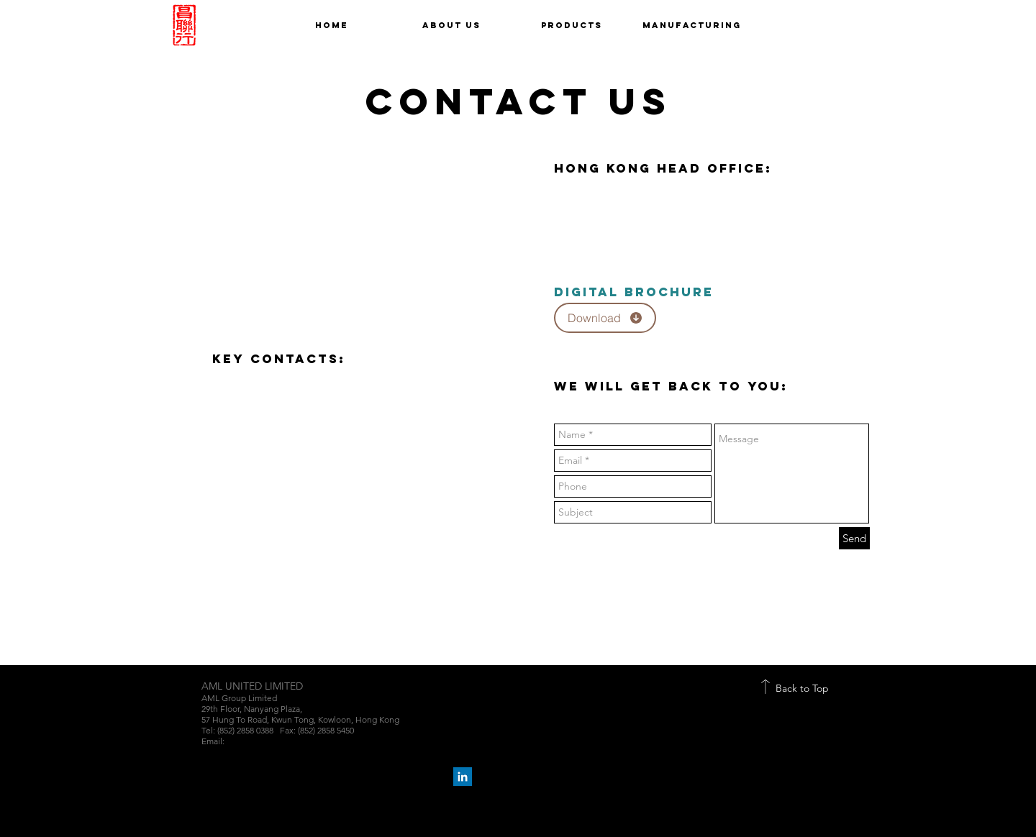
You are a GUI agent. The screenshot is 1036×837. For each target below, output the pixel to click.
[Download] (605, 318)
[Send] (854, 538)
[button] (572, 25)
